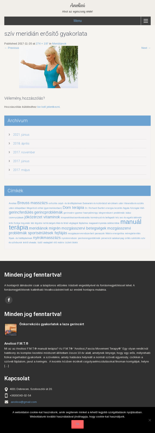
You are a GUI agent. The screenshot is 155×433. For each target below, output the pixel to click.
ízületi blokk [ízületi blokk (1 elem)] (71, 242)
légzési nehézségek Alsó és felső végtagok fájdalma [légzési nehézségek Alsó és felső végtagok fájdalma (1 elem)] (61, 223)
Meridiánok (59, 43)
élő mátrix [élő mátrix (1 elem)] (59, 242)
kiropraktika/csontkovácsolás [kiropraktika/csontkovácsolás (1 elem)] (75, 217)
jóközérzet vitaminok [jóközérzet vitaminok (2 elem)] (42, 217)
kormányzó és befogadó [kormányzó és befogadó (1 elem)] (103, 217)
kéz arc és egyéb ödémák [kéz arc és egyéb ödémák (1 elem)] (128, 217)
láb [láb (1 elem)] (32, 223)
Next (146, 47)
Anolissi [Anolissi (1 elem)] (13, 203)
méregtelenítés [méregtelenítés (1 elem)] (132, 233)
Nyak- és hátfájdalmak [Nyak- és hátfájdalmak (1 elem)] (20, 238)
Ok (77, 423)
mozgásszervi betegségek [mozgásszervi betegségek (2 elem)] (83, 228)
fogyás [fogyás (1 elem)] (126, 208)
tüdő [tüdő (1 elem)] (40, 242)
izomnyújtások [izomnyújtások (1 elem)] (16, 217)
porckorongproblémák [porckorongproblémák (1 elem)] (89, 238)
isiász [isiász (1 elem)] (128, 212)
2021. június (21, 134)
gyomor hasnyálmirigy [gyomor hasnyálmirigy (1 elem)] (86, 212)
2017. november (24, 152)
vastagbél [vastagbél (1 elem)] (48, 242)
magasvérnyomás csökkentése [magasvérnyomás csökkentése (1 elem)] (104, 223)
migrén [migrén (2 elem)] (55, 228)
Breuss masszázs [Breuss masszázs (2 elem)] (32, 203)
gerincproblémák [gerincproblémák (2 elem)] (48, 212)
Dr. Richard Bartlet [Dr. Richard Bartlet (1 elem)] (95, 208)
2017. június (21, 161)
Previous (11, 47)
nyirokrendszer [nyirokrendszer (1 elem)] (69, 238)
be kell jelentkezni (48, 106)
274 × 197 (42, 43)
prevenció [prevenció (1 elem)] (106, 238)
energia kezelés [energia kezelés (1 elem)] (114, 208)
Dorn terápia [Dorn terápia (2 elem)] (73, 207)
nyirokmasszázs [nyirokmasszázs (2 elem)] (47, 238)
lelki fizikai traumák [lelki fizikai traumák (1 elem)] (19, 223)
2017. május (21, 170)
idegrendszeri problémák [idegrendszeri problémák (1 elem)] (112, 212)
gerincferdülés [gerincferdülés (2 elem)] (21, 212)
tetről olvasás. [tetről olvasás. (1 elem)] (30, 242)
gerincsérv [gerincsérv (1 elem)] (69, 212)
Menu (78, 21)
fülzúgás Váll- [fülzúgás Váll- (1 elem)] (137, 208)
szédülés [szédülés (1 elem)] (135, 238)
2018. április (21, 143)
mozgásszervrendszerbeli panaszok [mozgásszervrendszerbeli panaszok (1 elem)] (86, 233)
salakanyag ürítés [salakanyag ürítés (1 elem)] (121, 238)
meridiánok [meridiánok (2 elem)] (38, 228)
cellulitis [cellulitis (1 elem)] (53, 203)
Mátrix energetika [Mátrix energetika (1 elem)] (115, 233)
